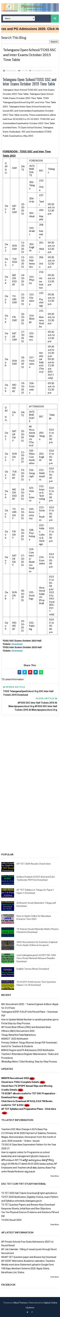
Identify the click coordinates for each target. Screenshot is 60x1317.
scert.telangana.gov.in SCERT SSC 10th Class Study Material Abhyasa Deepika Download (36, 958)
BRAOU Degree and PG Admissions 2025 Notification (27, 1050)
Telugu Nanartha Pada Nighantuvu (18, 1035)
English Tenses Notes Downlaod (32, 968)
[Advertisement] (30, 751)
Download (17, 644)
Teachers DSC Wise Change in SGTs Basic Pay (24, 1129)
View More (54, 1176)
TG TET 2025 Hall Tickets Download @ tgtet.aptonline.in (29, 1193)
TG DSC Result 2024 (11, 1220)
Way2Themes (20, 1302)
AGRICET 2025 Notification (14, 1038)
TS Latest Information (42, 70)
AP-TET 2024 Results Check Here (33, 863)
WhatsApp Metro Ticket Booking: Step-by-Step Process (29, 1061)
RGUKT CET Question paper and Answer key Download (28, 1257)
